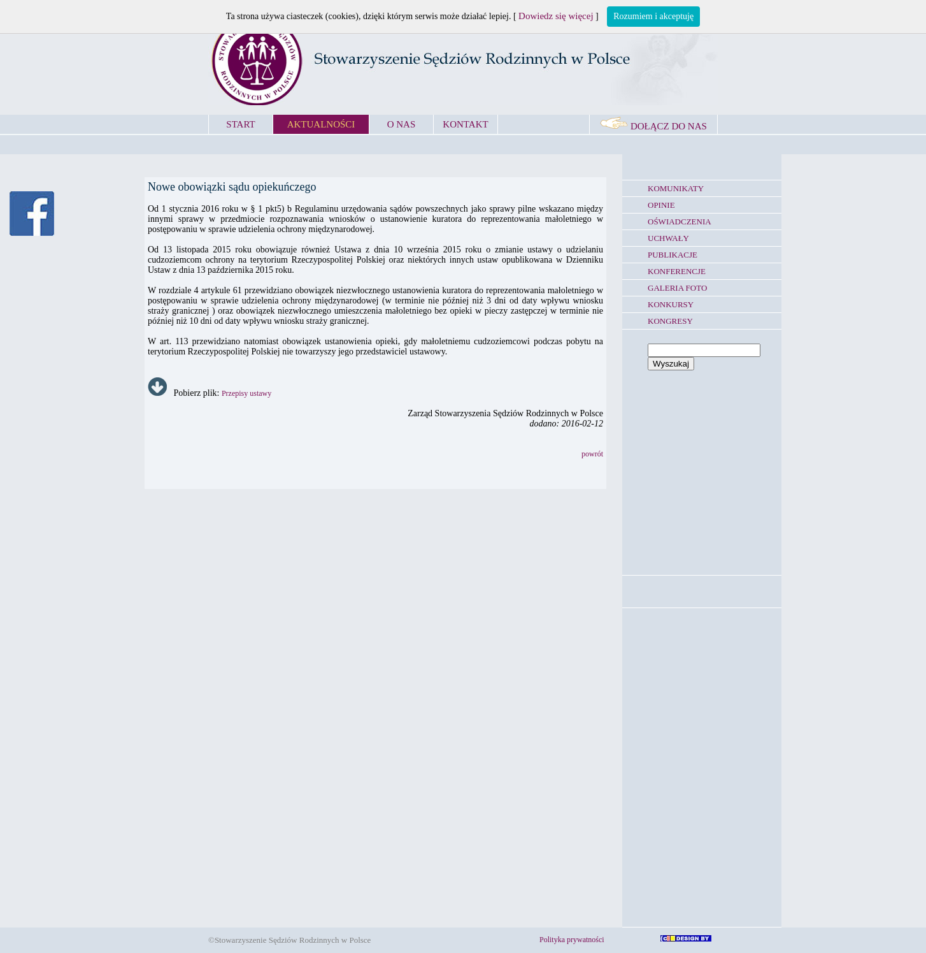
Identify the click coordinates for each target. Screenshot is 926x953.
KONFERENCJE (677, 271)
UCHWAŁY (668, 238)
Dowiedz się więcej (555, 16)
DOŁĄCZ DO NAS (653, 126)
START (240, 124)
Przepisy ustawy (246, 393)
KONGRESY (670, 321)
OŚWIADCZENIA (679, 221)
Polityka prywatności (571, 939)
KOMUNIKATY (676, 188)
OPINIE (661, 205)
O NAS (401, 124)
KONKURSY (671, 304)
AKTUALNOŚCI (321, 124)
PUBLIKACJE (672, 254)
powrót (592, 453)
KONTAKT (465, 124)
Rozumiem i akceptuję (653, 16)
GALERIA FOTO (677, 288)
